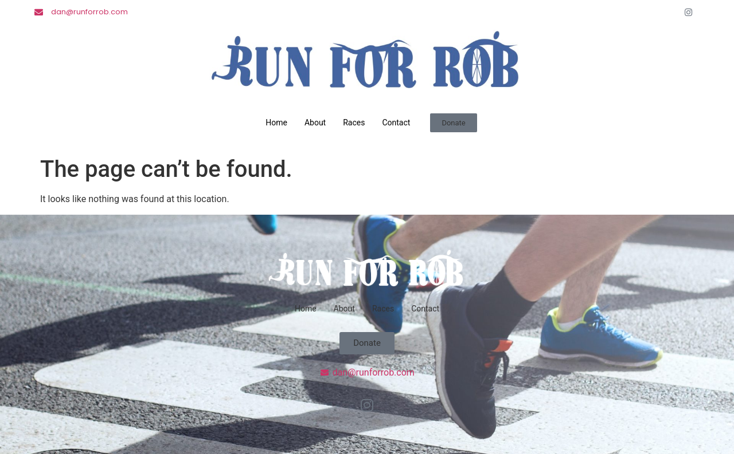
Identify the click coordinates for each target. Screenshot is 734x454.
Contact (396, 122)
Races (354, 122)
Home (276, 122)
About (315, 122)
